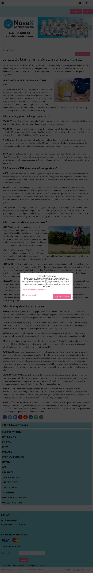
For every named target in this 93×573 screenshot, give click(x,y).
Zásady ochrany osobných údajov (34, 289)
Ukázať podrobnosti (29, 295)
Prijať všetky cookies (62, 296)
